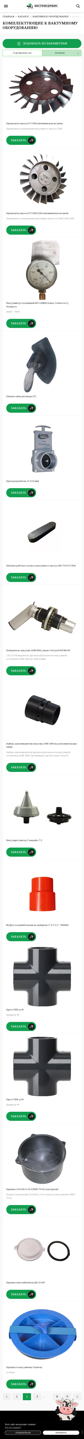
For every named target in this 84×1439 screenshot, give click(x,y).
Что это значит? (13, 1427)
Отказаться (23, 1433)
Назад (7, 1396)
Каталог (23, 16)
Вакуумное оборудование (51, 16)
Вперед (77, 1396)
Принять (61, 1433)
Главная (8, 16)
